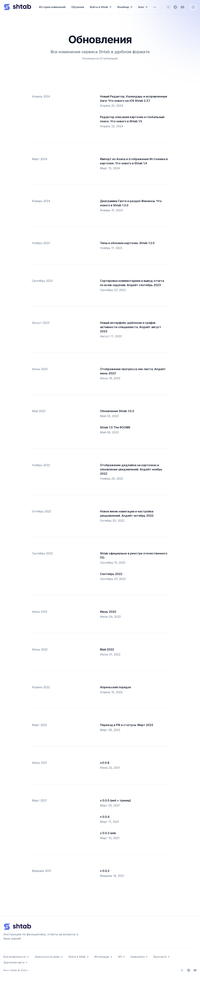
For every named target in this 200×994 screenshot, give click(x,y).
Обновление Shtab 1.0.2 (117, 411)
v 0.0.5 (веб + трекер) (115, 800)
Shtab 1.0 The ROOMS (115, 427)
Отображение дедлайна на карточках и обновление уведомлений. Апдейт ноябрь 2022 (131, 469)
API (121, 956)
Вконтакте (162, 956)
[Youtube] (182, 7)
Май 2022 (107, 649)
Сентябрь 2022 (111, 574)
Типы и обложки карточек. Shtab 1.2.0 (127, 243)
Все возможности (16, 956)
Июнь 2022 (108, 611)
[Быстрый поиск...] (193, 7)
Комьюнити (139, 956)
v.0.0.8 (104, 762)
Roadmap (125, 7)
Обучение (77, 7)
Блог (143, 7)
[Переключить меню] (154, 7)
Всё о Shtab (10, 970)
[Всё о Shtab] (17, 7)
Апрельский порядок (115, 687)
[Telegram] (175, 7)
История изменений (52, 7)
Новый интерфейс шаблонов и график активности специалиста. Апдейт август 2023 (130, 327)
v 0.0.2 (104, 871)
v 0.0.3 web (108, 833)
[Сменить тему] (168, 7)
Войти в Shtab (101, 7)
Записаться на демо (49, 956)
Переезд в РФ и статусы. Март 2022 (126, 725)
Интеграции (103, 956)
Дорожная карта (16, 962)
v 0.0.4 (104, 817)
